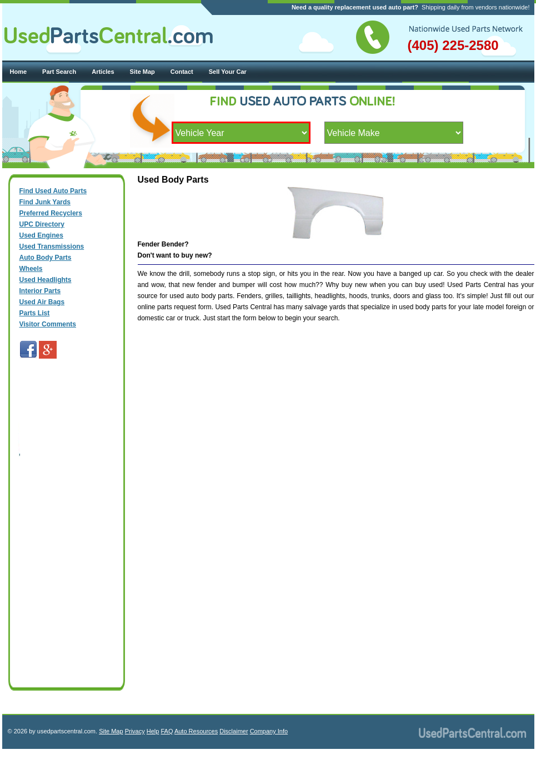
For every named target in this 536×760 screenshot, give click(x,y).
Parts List (34, 313)
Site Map (142, 71)
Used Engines (41, 235)
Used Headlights (45, 280)
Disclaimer (233, 731)
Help (153, 731)
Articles (103, 71)
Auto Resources (196, 731)
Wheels (31, 269)
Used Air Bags (42, 302)
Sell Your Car (228, 71)
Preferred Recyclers (50, 213)
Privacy (135, 731)
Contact (182, 71)
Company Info (269, 731)
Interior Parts (40, 291)
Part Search (59, 71)
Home (18, 71)
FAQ (167, 731)
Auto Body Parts (45, 257)
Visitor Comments (47, 324)
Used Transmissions (51, 246)
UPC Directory (41, 224)
